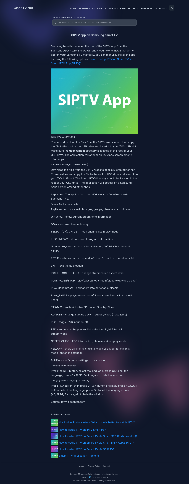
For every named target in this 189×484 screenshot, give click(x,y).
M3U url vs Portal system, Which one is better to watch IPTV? (97, 422)
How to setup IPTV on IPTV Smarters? (82, 429)
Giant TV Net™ (91, 480)
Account (161, 8)
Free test (146, 8)
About (81, 466)
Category (99, 8)
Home (73, 8)
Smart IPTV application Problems (79, 455)
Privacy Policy (94, 466)
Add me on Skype (100, 477)
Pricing (113, 8)
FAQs (135, 8)
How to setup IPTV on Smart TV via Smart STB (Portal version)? (98, 436)
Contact (106, 466)
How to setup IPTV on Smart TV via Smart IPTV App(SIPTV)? (96, 442)
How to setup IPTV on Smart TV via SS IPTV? (86, 449)
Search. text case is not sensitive (69, 17)
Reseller (125, 8)
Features (84, 8)
